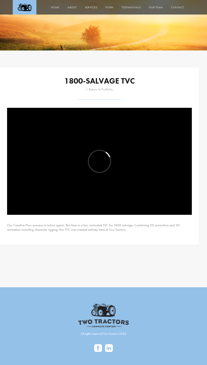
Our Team (156, 7)
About (72, 7)
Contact (177, 7)
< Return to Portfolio (99, 89)
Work (109, 7)
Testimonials (131, 7)
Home (55, 7)
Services (91, 7)
